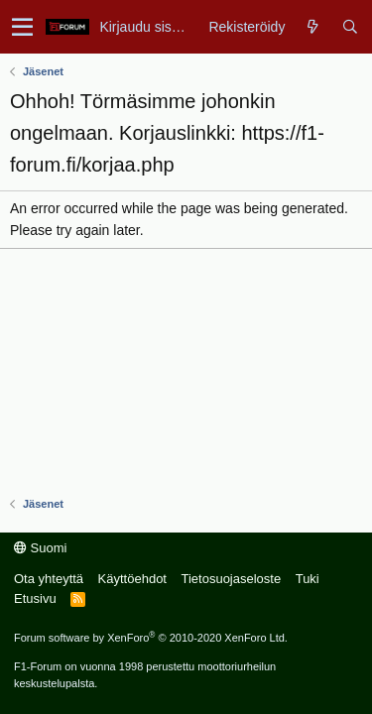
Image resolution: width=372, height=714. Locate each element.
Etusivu (35, 598)
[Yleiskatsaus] (313, 27)
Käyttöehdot (132, 578)
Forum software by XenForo (151, 638)
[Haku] (349, 27)
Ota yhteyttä (48, 578)
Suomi (40, 547)
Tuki (307, 578)
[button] (22, 27)
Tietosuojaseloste (231, 578)
